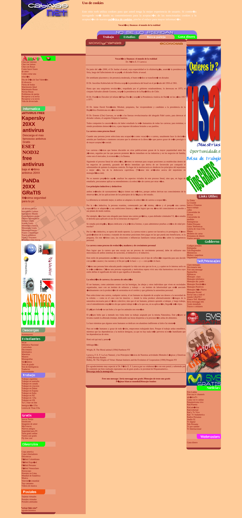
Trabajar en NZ (28, 395)
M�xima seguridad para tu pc (33, 199)
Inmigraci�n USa (30, 405)
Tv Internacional (194, 429)
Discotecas (26, 456)
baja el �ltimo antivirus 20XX (30, 171)
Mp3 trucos (27, 426)
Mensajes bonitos (148, 381)
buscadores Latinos (30, 211)
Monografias (27, 359)
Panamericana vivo (195, 402)
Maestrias (26, 354)
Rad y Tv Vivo (193, 412)
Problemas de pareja (30, 94)
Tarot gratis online (29, 433)
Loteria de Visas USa (31, 408)
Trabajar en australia (30, 381)
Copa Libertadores (30, 454)
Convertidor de (193, 217)
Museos (25, 356)
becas (24, 342)
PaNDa (31, 180)
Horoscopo (26, 471)
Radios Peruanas (194, 417)
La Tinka (191, 200)
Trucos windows (29, 235)
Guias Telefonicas (194, 226)
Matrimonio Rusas (30, 89)
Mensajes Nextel (194, 292)
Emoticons (26, 421)
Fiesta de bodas (28, 84)
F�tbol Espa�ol (29, 462)
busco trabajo (193, 207)
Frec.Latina (192, 392)
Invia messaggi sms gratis (131, 378)
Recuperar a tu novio (31, 99)
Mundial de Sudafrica (31, 475)
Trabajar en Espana (30, 391)
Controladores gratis (30, 216)
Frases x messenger (30, 233)
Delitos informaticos (30, 218)
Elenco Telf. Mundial (196, 299)
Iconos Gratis (27, 223)
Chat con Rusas (28, 67)
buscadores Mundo (30, 214)
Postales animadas (29, 502)
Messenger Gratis (29, 228)
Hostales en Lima (29, 473)
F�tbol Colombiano (31, 459)
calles (189, 210)
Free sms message (110, 378)
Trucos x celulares (195, 306)
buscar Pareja (27, 419)
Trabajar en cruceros (30, 386)
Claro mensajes (194, 265)
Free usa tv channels (196, 394)
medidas (190, 219)
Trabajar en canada (30, 383)
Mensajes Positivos (195, 287)
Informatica (27, 352)
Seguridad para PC (30, 431)
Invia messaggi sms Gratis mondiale (195, 302)
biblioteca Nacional (30, 345)
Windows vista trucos (31, 240)
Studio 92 (191, 419)
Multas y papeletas (195, 255)
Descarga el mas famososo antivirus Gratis (33, 139)
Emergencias (192, 222)
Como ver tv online (195, 400)
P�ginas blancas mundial (128, 381)
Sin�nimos (27, 362)
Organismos (192, 257)
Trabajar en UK (28, 400)
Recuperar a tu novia (31, 96)
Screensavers (27, 334)
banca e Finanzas (194, 205)
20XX (28, 186)
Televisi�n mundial (30, 481)
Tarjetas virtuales (29, 496)
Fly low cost (27, 438)
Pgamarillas (192, 272)
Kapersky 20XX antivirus (33, 124)
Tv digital (191, 422)
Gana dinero (192, 442)
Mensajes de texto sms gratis (157, 378)
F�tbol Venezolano (30, 468)
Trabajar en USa (29, 398)
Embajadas (192, 248)
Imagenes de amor (29, 424)
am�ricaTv (192, 397)
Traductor (26, 369)
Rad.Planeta (192, 404)
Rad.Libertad (192, 410)
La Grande (191, 203)
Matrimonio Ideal (29, 87)
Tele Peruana (192, 424)
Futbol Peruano (193, 224)
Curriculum (27, 347)
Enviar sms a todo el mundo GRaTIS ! (195, 295)
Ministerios (192, 253)
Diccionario (27, 349)
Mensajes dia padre (195, 281)
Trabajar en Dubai (29, 388)
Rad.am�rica (193, 407)
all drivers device (29, 208)
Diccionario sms (194, 267)
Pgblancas (191, 274)
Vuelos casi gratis (29, 436)
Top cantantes (27, 483)
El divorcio (26, 82)
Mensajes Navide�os (196, 284)
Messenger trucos (29, 230)
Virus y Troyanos (29, 237)
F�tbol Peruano (29, 465)
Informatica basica (30, 225)
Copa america (28, 452)
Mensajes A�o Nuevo (197, 289)
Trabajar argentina (29, 379)
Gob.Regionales (194, 250)
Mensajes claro (194, 276)
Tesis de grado (28, 364)
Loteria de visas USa (196, 229)
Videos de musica (29, 486)
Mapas (190, 231)
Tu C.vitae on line (29, 402)
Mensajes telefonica (195, 279)
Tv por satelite (193, 426)
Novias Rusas (28, 92)
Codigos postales (194, 245)
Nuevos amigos (28, 428)
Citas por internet (29, 62)
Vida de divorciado (30, 101)
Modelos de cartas (195, 233)
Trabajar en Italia (29, 393)
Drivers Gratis (28, 221)
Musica (25, 478)
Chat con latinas (29, 64)
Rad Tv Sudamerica (196, 414)
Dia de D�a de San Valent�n (35, 79)
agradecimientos (29, 510)
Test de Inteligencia (30, 367)
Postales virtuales (29, 499)
